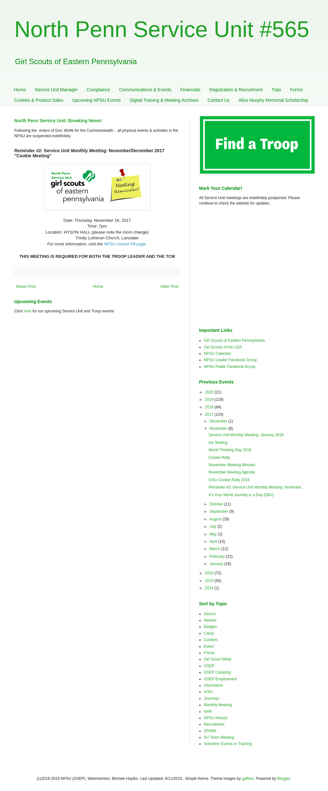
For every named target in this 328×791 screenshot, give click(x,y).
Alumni (210, 614)
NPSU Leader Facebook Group (230, 360)
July (213, 526)
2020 (210, 392)
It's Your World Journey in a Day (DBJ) (241, 495)
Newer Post (26, 286)
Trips (276, 89)
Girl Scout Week (217, 659)
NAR (208, 711)
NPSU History (215, 718)
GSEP (209, 666)
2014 (210, 588)
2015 (210, 580)
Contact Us (219, 100)
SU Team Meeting (219, 737)
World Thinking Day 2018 (230, 450)
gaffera (248, 778)
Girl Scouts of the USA (223, 347)
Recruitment (214, 724)
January (217, 564)
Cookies (210, 640)
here (27, 311)
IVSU (208, 692)
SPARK (210, 731)
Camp (209, 633)
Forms (296, 89)
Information (213, 685)
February (218, 556)
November (219, 428)
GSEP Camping (217, 672)
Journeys (211, 698)
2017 (210, 414)
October (217, 504)
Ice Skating (218, 442)
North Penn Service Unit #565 (161, 29)
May (214, 534)
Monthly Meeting (218, 705)
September (219, 511)
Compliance (98, 89)
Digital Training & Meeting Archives (164, 100)
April (214, 541)
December (219, 421)
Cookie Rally (219, 457)
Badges (210, 626)
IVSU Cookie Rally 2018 (229, 480)
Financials (190, 89)
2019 (210, 399)
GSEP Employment (220, 679)
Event (209, 646)
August (216, 519)
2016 (210, 573)
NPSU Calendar (217, 353)
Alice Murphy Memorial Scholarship (273, 100)
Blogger (283, 778)
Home (20, 89)
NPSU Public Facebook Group (229, 366)
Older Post (169, 286)
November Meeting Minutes (232, 465)
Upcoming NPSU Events (96, 100)
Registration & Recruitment (235, 89)
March (215, 549)
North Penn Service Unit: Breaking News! (58, 120)
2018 (210, 407)
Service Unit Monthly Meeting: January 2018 (246, 435)
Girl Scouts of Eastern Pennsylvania (234, 340)
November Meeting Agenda (232, 472)
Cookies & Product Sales (38, 100)
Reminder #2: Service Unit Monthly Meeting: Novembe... (256, 487)
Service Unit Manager (56, 89)
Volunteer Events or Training (228, 744)
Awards (210, 620)
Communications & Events (145, 89)
